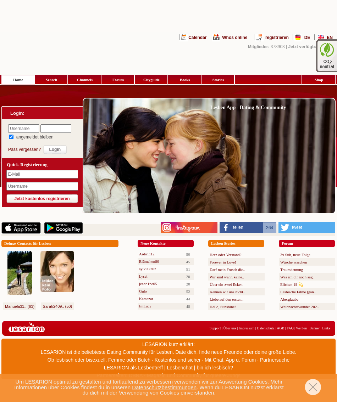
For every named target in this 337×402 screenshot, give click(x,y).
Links (326, 328)
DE (307, 37)
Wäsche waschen (293, 262)
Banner (314, 328)
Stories (218, 80)
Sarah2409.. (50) (57, 306)
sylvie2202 (147, 269)
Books (185, 80)
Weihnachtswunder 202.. (299, 307)
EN (330, 37)
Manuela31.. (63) (19, 306)
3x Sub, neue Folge (295, 255)
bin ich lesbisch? (215, 367)
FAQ (290, 328)
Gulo (143, 291)
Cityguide (151, 80)
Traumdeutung (291, 269)
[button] (248, 227)
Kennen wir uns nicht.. (227, 292)
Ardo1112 (147, 254)
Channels (85, 80)
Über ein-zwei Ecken (226, 284)
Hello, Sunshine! (223, 307)
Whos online (234, 37)
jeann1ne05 (148, 284)
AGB (280, 328)
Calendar (197, 37)
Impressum (246, 328)
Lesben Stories (223, 243)
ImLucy (145, 306)
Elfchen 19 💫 (291, 284)
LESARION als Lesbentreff (133, 367)
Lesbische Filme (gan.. (298, 292)
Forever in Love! (223, 262)
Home (18, 80)
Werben (301, 328)
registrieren (277, 37)
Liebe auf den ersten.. (226, 299)
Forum (118, 80)
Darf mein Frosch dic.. (227, 269)
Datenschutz (265, 328)
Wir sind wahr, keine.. (227, 277)
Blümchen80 (149, 261)
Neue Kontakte (153, 243)
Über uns (229, 328)
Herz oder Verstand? (226, 255)
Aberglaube (289, 299)
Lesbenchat (180, 367)
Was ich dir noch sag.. (297, 277)
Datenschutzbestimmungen (164, 387)
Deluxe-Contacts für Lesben (27, 243)
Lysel (143, 276)
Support (215, 328)
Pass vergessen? (24, 149)
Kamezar (146, 298)
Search (51, 80)
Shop (319, 80)
